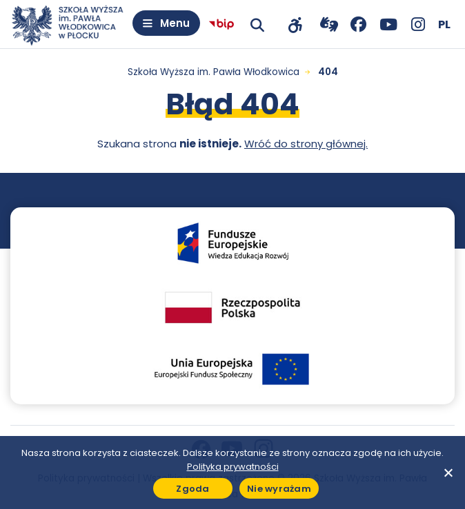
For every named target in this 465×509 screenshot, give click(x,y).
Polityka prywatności (233, 466)
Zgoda (192, 488)
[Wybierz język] (444, 24)
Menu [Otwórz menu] (175, 23)
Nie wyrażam (279, 488)
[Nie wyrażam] (448, 472)
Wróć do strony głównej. (306, 143)
